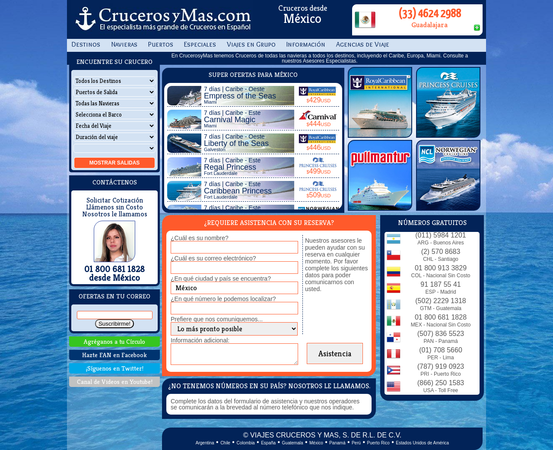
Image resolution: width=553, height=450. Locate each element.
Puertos (160, 44)
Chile (225, 442)
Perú (356, 442)
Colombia (245, 442)
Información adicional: (200, 340)
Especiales (200, 44)
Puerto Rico (378, 442)
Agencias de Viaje (362, 44)
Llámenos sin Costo (114, 207)
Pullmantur (380, 175)
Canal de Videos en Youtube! (115, 381)
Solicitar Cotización (114, 200)
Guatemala (292, 442)
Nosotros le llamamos (114, 214)
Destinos (85, 44)
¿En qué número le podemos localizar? (223, 299)
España (268, 442)
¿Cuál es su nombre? (200, 238)
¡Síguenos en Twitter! (114, 368)
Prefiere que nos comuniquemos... (217, 319)
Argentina (205, 442)
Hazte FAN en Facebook (114, 355)
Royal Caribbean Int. (380, 102)
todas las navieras (286, 56)
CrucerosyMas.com (162, 19)
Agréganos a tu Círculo (114, 341)
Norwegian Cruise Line (448, 175)
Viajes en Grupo (251, 44)
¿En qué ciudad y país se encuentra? (221, 279)
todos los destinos (333, 56)
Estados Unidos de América (422, 442)
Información (305, 44)
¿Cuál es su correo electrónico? (213, 258)
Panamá (337, 442)
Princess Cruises (448, 102)
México (316, 442)
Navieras (124, 44)
